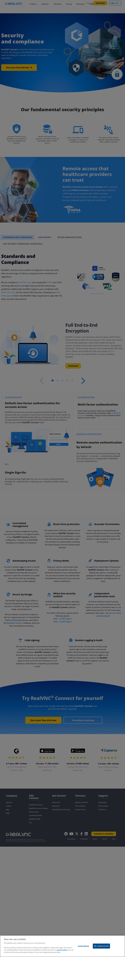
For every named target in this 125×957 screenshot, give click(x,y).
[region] (62, 946)
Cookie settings (83, 946)
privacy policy (62, 950)
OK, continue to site (101, 946)
